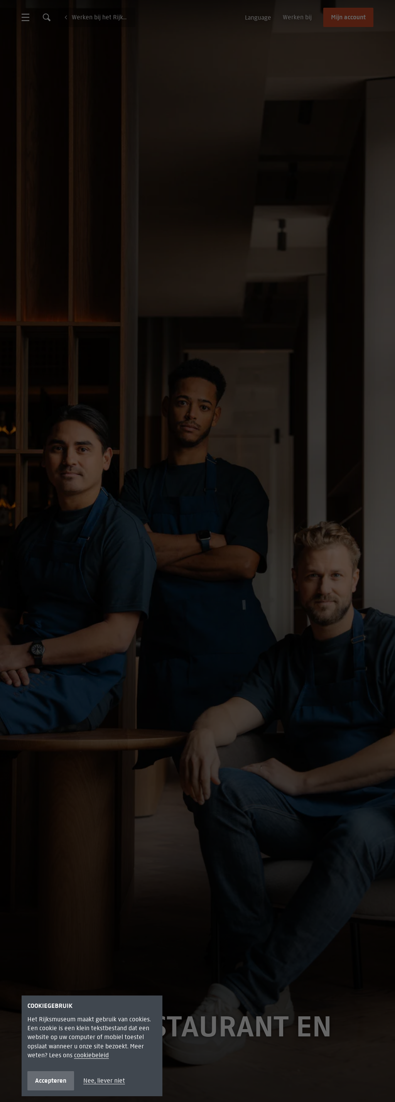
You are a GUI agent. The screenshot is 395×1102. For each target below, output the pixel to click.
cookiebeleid (91, 1055)
